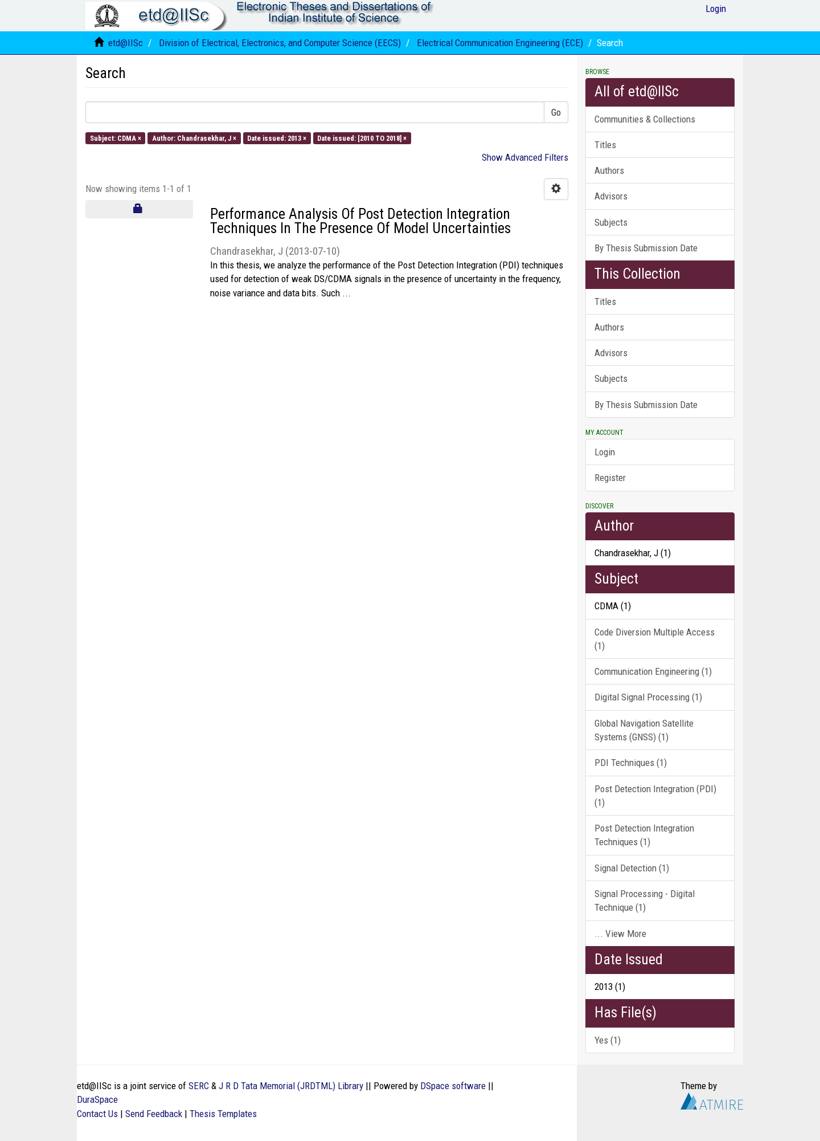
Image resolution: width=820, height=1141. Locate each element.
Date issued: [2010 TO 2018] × (362, 137)
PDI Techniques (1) (630, 762)
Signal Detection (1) (631, 868)
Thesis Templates (223, 1113)
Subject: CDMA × (115, 137)
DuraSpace (97, 1099)
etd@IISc (125, 42)
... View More (620, 933)
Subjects (611, 222)
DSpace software (453, 1085)
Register (610, 477)
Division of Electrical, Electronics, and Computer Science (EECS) (280, 42)
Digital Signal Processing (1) (648, 697)
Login (604, 452)
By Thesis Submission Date (646, 248)
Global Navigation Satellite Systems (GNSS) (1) (644, 730)
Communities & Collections (644, 119)
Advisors (611, 196)
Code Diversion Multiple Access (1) (654, 638)
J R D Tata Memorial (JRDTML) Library (291, 1085)
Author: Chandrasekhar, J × (194, 137)
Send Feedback (153, 1113)
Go (556, 112)
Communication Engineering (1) (653, 671)
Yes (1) (607, 1040)
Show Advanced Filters (525, 157)
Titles (605, 144)
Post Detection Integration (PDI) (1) (655, 795)
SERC (198, 1085)
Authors (609, 170)
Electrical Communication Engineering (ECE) (500, 42)
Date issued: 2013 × (276, 137)
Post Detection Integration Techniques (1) (644, 834)
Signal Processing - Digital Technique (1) (644, 900)
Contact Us (97, 1113)
